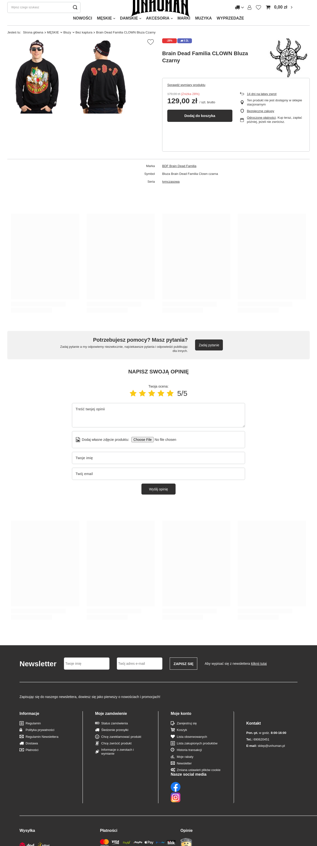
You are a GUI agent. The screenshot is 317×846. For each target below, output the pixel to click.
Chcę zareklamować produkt (121, 746)
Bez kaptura (84, 42)
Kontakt (253, 723)
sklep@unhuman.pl (265, 746)
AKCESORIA (157, 28)
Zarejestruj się (187, 733)
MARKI (184, 28)
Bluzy (67, 42)
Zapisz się (184, 673)
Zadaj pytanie (209, 355)
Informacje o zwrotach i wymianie (117, 761)
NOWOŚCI (82, 28)
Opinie (186, 809)
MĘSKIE (104, 28)
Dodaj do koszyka (199, 125)
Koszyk (182, 739)
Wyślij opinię (158, 499)
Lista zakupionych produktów (197, 753)
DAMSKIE (129, 28)
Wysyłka (27, 809)
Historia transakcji (189, 759)
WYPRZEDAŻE (230, 28)
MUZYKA (203, 28)
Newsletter (184, 773)
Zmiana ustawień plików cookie (198, 780)
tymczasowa (171, 191)
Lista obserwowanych (192, 746)
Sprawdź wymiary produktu (186, 94)
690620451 (257, 739)
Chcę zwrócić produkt (116, 753)
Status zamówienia (114, 733)
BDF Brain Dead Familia (179, 176)
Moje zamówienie (111, 723)
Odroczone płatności (261, 127)
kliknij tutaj (259, 673)
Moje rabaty (185, 766)
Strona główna (33, 42)
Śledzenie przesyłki (114, 739)
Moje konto (181, 723)
